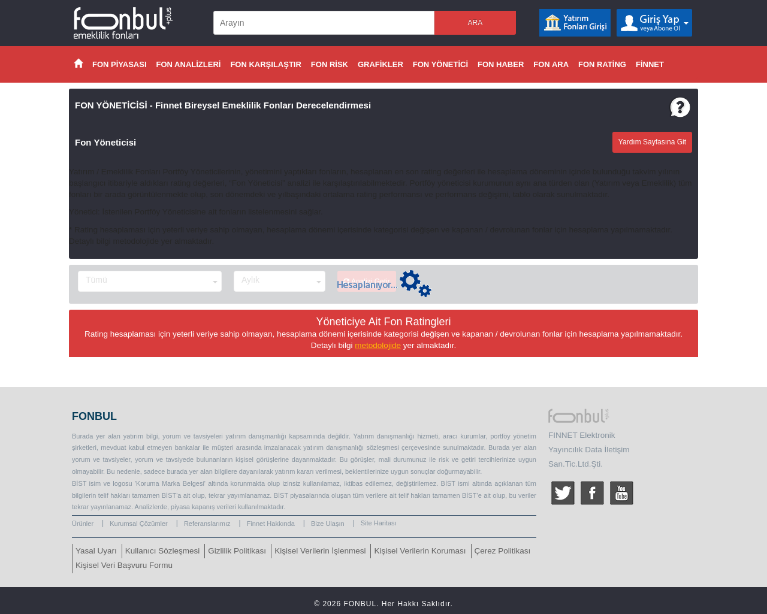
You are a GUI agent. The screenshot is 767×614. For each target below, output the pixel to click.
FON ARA (551, 64)
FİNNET (650, 64)
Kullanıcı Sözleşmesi (162, 550)
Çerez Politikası (503, 550)
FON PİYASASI (119, 64)
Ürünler (82, 523)
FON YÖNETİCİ (440, 64)
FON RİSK (329, 64)
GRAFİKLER (380, 64)
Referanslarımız (207, 523)
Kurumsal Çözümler (139, 523)
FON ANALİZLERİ (188, 64)
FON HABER (501, 64)
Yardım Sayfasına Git (652, 142)
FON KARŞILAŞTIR (265, 64)
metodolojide (378, 345)
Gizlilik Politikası (237, 550)
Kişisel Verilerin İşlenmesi (320, 550)
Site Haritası (379, 523)
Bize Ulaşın (328, 523)
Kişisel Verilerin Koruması (420, 550)
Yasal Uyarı (96, 550)
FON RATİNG (602, 64)
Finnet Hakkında (271, 523)
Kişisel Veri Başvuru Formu (124, 565)
